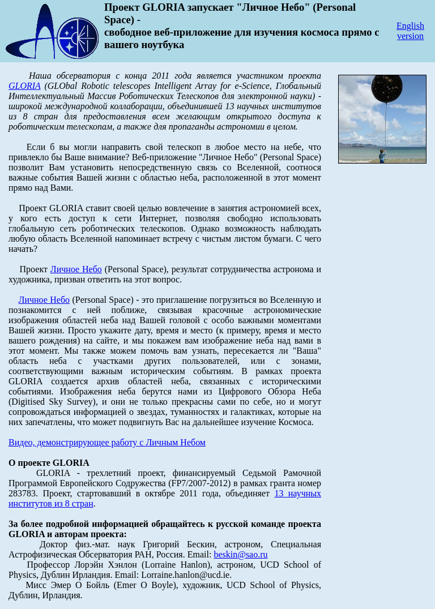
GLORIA (24, 86)
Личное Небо (76, 269)
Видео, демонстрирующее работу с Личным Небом (107, 442)
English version (410, 31)
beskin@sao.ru (240, 554)
